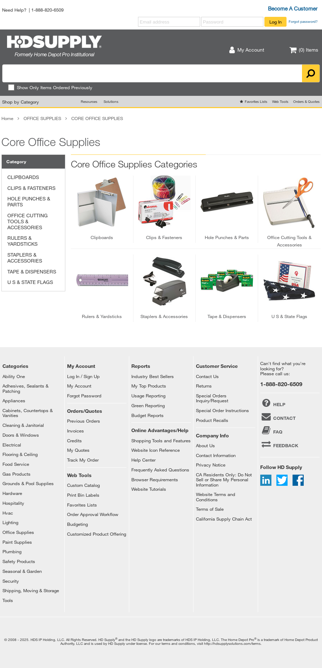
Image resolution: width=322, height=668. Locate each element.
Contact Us (207, 376)
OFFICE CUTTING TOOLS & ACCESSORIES (27, 221)
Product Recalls (212, 420)
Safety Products (18, 561)
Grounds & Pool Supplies (28, 483)
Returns (204, 386)
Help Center (143, 460)
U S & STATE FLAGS (30, 282)
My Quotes (78, 450)
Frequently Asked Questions (160, 469)
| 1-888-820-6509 (46, 10)
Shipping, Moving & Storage (30, 590)
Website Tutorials (148, 489)
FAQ (271, 430)
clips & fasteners (164, 237)
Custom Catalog (83, 485)
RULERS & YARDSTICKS (22, 241)
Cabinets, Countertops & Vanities (27, 413)
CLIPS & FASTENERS (31, 188)
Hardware (12, 493)
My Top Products (148, 386)
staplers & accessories (164, 316)
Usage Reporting (148, 395)
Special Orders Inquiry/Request (212, 398)
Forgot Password (84, 395)
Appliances (13, 400)
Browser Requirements (154, 479)
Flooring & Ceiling (20, 454)
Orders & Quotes (306, 101)
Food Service (15, 464)
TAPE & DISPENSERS (31, 272)
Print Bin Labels (83, 495)
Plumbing (11, 551)
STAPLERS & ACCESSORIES (24, 258)
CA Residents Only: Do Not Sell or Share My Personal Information (224, 480)
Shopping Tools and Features (161, 440)
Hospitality (13, 503)
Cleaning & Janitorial (23, 425)
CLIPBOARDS (23, 177)
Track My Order (83, 460)
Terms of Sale (210, 509)
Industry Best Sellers (152, 376)
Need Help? (14, 10)
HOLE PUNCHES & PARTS (28, 201)
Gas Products (16, 474)
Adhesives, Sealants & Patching (25, 388)
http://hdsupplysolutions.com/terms (232, 643)
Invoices (75, 431)
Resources (89, 101)
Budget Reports (147, 415)
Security (10, 581)
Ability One (13, 376)
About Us (205, 445)
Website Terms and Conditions (215, 496)
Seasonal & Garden (22, 571)
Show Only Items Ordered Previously (50, 87)
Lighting (10, 522)
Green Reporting (148, 405)
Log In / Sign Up (83, 376)
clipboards (102, 237)
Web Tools (280, 101)
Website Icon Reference (155, 450)
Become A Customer (292, 8)
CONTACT (278, 416)
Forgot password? (303, 21)
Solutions (111, 101)
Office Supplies (18, 532)
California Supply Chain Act (224, 519)
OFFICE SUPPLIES (42, 118)
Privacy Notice (210, 465)
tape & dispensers (227, 316)
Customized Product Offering (96, 534)
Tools (7, 600)
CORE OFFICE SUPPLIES (97, 118)
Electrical (11, 445)
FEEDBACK (279, 444)
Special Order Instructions (222, 410)
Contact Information (216, 455)
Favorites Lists (256, 101)
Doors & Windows (20, 435)
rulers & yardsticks (102, 316)
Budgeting (77, 524)
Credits (74, 440)
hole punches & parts (227, 237)
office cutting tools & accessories (289, 240)
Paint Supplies (17, 542)
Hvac (7, 513)
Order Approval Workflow (92, 514)
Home (7, 118)
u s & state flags (289, 316)
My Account (79, 386)
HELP (272, 403)
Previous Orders (83, 421)
